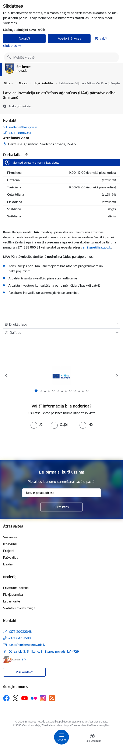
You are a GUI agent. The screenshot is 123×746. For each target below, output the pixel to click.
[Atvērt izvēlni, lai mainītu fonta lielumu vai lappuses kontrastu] (92, 738)
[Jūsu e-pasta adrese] (61, 492)
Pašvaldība (10, 557)
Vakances (10, 537)
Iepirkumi (10, 544)
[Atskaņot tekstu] (20, 106)
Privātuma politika (16, 588)
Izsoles (8, 564)
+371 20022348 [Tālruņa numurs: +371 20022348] (20, 632)
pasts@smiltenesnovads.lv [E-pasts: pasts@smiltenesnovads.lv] (26, 645)
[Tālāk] (117, 375)
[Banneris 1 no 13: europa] (61, 376)
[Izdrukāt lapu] (61, 324)
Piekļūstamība (13, 595)
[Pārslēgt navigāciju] (61, 737)
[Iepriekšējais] (6, 375)
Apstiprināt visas (69, 38)
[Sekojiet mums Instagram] (43, 698)
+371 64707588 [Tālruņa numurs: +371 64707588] (19, 638)
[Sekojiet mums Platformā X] (15, 698)
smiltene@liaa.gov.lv (97, 247)
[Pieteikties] (61, 507)
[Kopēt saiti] (26, 154)
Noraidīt (24, 38)
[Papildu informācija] (23, 659)
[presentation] (61, 444)
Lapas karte (11, 601)
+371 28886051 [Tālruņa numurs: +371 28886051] (19, 133)
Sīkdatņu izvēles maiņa (19, 608)
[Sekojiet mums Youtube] (24, 697)
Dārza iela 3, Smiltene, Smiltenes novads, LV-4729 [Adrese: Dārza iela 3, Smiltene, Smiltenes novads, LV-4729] (43, 651)
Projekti (8, 551)
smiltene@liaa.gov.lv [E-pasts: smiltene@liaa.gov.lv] (22, 127)
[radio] (36, 424)
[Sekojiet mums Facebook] (6, 698)
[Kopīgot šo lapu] (61, 333)
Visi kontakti (24, 672)
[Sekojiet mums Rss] (52, 698)
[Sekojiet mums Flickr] (34, 697)
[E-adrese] (11, 659)
